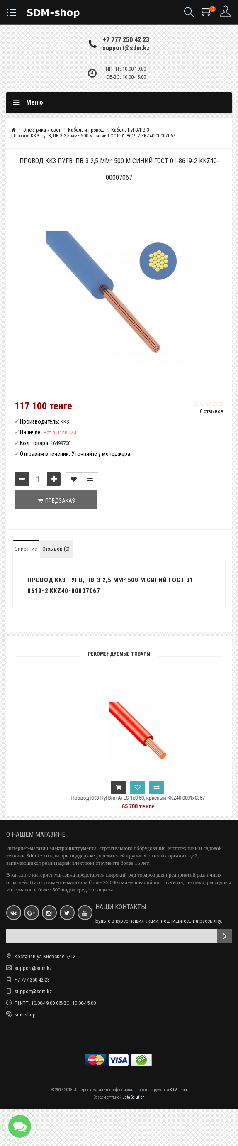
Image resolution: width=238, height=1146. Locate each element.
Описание (26, 549)
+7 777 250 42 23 (126, 40)
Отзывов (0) (56, 549)
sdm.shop (25, 1014)
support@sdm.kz (126, 48)
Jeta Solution (134, 1097)
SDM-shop (178, 1089)
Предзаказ (56, 500)
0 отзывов (211, 411)
